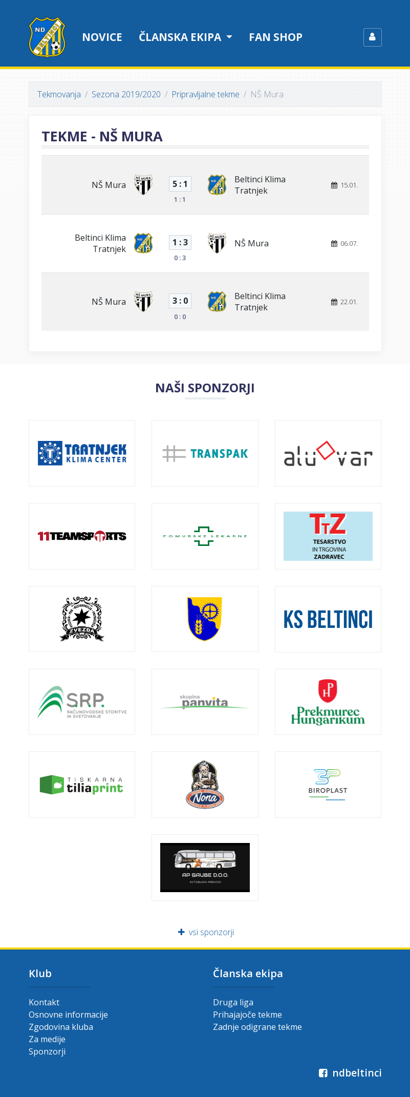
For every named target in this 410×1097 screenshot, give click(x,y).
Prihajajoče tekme (247, 1014)
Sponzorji (47, 1051)
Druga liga (233, 1002)
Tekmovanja (59, 94)
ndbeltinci (349, 1073)
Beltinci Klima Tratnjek (260, 185)
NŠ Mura (109, 185)
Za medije (47, 1039)
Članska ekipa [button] (181, 37)
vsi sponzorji (205, 932)
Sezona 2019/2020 (126, 94)
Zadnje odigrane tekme (257, 1026)
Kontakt (44, 1002)
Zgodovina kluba (61, 1026)
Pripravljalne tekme (205, 94)
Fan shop (276, 37)
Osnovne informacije (68, 1014)
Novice (102, 37)
